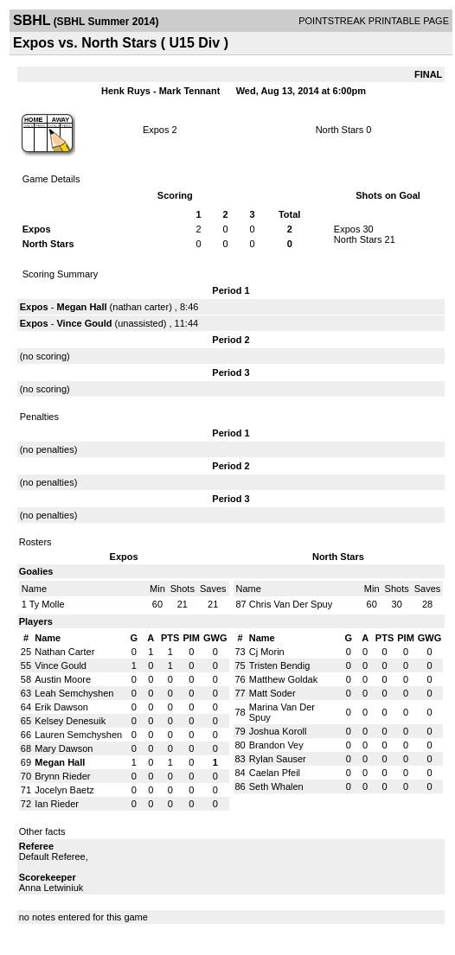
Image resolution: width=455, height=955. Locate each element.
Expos (156, 129)
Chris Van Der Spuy (290, 604)
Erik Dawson (61, 707)
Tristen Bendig (280, 665)
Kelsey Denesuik (70, 721)
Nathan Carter (64, 651)
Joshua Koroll (278, 731)
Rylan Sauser (277, 759)
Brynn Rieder (62, 776)
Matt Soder (272, 693)
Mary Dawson (64, 748)
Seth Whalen (276, 786)
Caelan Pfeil (274, 772)
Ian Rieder (57, 804)
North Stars (340, 129)
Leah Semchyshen (74, 693)
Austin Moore (63, 679)
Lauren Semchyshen (78, 734)
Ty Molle (47, 604)
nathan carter (140, 307)
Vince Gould (84, 323)
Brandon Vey (276, 745)
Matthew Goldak (283, 679)
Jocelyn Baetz (64, 790)
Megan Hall (81, 307)
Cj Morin (267, 651)
